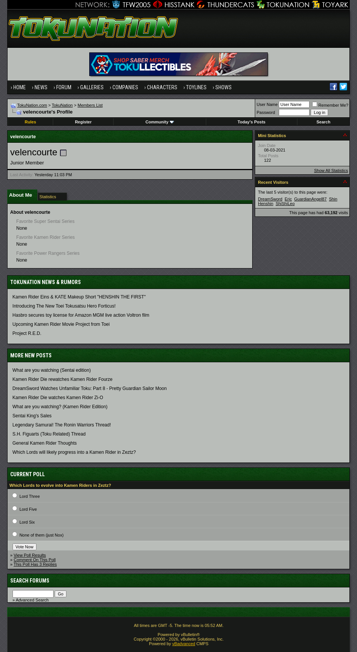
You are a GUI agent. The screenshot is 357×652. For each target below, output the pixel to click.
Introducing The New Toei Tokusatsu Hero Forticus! (64, 306)
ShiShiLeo (285, 203)
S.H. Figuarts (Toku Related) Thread (49, 434)
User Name (267, 104)
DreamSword (270, 199)
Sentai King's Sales (32, 415)
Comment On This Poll (34, 559)
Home (19, 87)
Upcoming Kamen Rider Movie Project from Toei (61, 324)
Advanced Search (32, 600)
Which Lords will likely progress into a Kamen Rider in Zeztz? (74, 452)
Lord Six (27, 522)
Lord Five (28, 509)
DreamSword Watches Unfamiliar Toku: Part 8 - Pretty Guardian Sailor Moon (90, 388)
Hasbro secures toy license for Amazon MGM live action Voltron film (81, 315)
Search (323, 122)
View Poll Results (30, 555)
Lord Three (29, 496)
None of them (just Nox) (41, 535)
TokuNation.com (32, 105)
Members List (90, 105)
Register (83, 122)
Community (159, 122)
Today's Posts (251, 122)
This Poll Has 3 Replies (35, 564)
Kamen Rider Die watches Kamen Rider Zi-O (58, 397)
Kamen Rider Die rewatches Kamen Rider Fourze (62, 379)
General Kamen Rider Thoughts (45, 443)
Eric (288, 199)
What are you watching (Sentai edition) (52, 370)
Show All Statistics (331, 170)
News (41, 87)
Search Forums (29, 581)
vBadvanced (183, 643)
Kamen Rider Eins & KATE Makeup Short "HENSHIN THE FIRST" (79, 297)
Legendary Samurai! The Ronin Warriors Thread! (62, 425)
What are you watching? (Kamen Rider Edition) (60, 406)
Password (266, 112)
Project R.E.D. (27, 333)
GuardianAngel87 (310, 199)
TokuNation (62, 105)
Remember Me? (330, 105)
